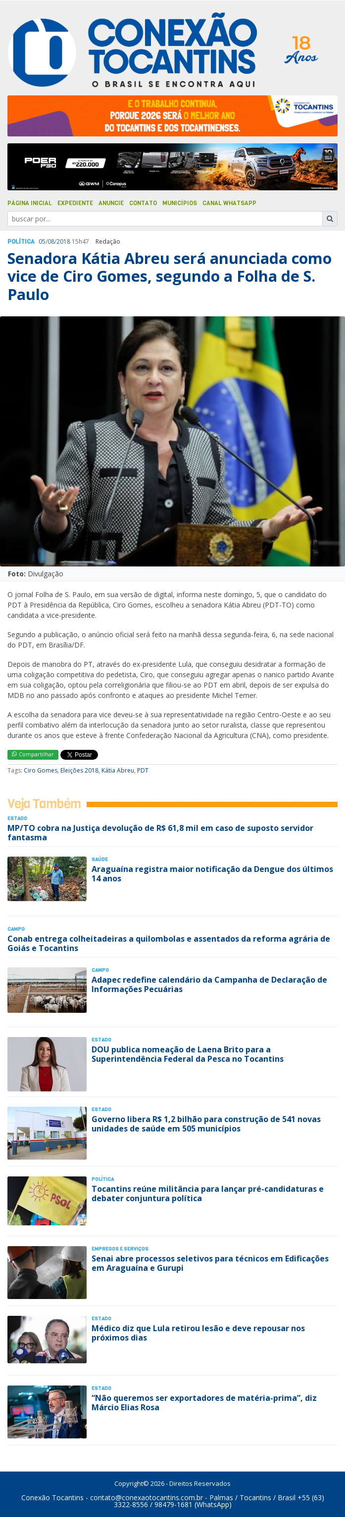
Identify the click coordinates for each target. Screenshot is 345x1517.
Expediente (75, 203)
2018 (63, 241)
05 (42, 241)
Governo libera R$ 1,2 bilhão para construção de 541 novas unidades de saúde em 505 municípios (206, 1124)
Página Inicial (29, 203)
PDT (142, 770)
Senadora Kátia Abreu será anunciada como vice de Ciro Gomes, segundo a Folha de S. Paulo (169, 276)
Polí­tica (21, 242)
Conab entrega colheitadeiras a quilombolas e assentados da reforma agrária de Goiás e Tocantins (168, 943)
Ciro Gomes (40, 770)
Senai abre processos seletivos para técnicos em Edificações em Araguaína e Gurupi (210, 1263)
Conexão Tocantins (52, 1497)
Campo (16, 929)
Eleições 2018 (79, 770)
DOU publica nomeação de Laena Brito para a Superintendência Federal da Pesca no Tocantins (188, 1054)
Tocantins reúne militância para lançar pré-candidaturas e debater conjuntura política (208, 1193)
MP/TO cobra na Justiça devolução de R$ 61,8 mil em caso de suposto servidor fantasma (160, 833)
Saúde (100, 859)
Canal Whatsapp (229, 203)
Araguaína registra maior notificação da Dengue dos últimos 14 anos (212, 874)
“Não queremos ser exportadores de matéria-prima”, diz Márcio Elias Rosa (204, 1402)
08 (51, 241)
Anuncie (111, 203)
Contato (143, 203)
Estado (17, 818)
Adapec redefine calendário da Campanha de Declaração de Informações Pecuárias (209, 984)
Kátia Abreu (117, 770)
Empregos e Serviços (120, 1249)
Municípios (179, 203)
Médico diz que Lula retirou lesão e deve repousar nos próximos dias (198, 1333)
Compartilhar (33, 754)
